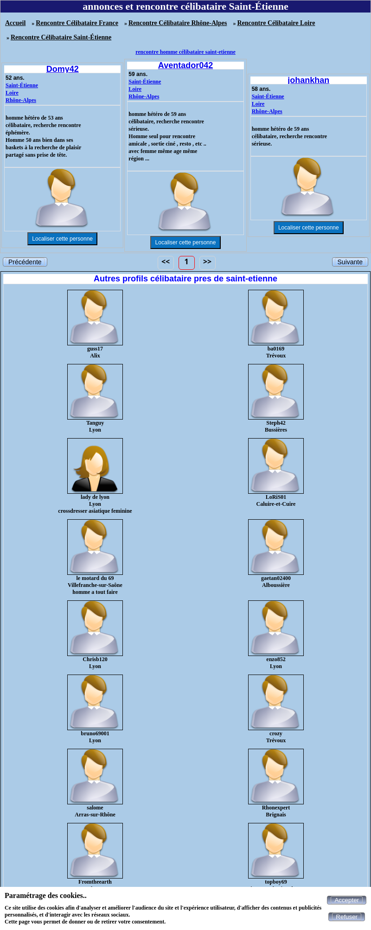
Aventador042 (185, 65)
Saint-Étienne (22, 85)
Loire (12, 92)
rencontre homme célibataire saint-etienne (185, 52)
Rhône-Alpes (21, 100)
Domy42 (62, 69)
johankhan (308, 80)
